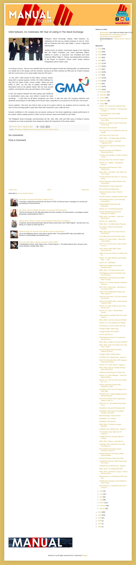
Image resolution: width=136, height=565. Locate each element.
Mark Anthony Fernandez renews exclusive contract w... (110, 450)
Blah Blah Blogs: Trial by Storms (110, 416)
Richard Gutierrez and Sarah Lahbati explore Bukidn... (111, 454)
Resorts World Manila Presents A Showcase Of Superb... (110, 212)
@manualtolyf (104, 32)
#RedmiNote (104, 36)
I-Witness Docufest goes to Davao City (112, 372)
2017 (100, 75)
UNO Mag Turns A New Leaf (108, 135)
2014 (100, 83)
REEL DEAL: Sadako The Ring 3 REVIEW (113, 342)
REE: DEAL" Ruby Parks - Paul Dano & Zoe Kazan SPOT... (112, 288)
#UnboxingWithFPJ (115, 36)
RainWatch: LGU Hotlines (107, 418)
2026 (100, 49)
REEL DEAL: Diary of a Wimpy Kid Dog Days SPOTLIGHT (112, 368)
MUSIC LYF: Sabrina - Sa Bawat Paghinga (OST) (110, 142)
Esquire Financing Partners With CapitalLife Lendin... (110, 385)
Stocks (56, 129)
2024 (100, 54)
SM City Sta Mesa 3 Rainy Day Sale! (111, 458)
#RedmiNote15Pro (106, 34)
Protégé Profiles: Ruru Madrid (109, 331)
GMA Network (18, 129)
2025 (100, 52)
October (102, 98)
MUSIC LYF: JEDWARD (107, 262)
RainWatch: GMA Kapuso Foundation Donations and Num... (111, 412)
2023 (100, 57)
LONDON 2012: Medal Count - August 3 (112, 466)
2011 (100, 512)
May (101, 497)
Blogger (84, 555)
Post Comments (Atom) (25, 193)
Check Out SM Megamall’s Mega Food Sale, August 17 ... (112, 292)
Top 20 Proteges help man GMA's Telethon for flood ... (110, 350)
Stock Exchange (48, 129)
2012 (100, 89)
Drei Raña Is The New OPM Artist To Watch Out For (36, 199)
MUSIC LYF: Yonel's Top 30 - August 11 (112, 365)
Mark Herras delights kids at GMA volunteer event (110, 266)
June (101, 494)
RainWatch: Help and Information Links (112, 408)
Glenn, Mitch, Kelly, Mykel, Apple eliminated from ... (110, 249)
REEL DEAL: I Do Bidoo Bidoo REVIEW (112, 138)
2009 (100, 518)
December (103, 92)
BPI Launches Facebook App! (109, 189)
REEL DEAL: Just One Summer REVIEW (113, 320)
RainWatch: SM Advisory (107, 421)
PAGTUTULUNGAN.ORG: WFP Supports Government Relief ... (113, 361)
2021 (100, 63)
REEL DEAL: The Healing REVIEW (111, 469)
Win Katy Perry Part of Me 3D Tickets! (111, 160)
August (102, 103)
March (102, 502)
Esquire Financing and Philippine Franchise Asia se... (110, 151)
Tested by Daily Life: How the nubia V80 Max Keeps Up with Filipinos (41, 231)
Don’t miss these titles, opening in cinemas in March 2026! (38, 242)
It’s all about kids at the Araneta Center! (112, 236)
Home (49, 190)
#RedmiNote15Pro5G (120, 34)
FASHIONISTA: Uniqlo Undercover (110, 186)
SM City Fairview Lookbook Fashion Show (113, 196)
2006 (100, 527)
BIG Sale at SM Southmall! (108, 128)
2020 (100, 66)
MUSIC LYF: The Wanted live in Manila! (112, 323)
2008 (100, 521)
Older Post (85, 190)
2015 (100, 81)
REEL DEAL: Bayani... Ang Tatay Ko (111, 441)
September (103, 100)
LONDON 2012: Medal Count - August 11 (113, 357)
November (103, 95)
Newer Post (13, 190)
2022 (100, 60)
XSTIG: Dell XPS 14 (106, 334)
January (102, 508)
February (103, 505)
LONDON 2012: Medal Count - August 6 (112, 429)
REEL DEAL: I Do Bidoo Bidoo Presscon (112, 224)
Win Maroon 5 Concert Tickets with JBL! (112, 326)
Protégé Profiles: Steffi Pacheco (109, 354)
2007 (100, 524)
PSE (41, 129)
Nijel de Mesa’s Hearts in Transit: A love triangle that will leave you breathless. (44, 221)
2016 (100, 78)
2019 (100, 69)
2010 (100, 515)
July (101, 491)
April (101, 500)
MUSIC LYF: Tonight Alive (107, 221)
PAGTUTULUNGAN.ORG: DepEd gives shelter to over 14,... (112, 399)
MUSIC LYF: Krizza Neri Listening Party (112, 106)
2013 (100, 86)
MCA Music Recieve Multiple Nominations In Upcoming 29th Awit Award (42, 210)
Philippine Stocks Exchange (31, 129)
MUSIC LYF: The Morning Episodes (111, 209)
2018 (100, 72)
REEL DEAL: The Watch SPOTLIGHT (111, 270)
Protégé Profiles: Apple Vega (108, 329)
